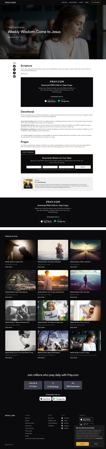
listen (81, 2)
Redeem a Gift (52, 420)
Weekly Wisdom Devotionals (16, 27)
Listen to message (28, 152)
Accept (82, 443)
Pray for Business (52, 423)
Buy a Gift (50, 418)
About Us (27, 418)
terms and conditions (73, 169)
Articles (27, 436)
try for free (96, 2)
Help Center (28, 425)
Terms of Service (29, 428)
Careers (27, 420)
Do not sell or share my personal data (34, 438)
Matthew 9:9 (24, 73)
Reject (96, 443)
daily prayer (73, 2)
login (86, 2)
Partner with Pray (29, 423)
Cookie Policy (28, 433)
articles (64, 2)
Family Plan (51, 425)
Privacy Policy (28, 431)
